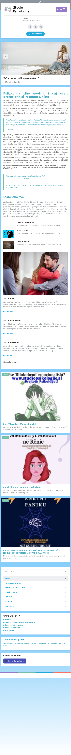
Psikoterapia (22, 231)
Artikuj (5, 375)
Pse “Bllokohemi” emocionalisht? (20, 424)
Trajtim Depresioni (25, 222)
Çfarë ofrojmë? (12, 592)
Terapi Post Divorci (12, 321)
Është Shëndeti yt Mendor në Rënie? (22, 487)
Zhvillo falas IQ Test (13, 639)
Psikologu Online (13, 583)
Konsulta (9, 597)
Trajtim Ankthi (23, 242)
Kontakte (9, 606)
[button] (5, 57)
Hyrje (7, 578)
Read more (8, 311)
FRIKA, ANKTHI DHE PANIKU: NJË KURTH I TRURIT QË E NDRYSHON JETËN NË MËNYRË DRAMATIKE (31, 551)
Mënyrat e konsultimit (15, 588)
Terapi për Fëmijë (11, 343)
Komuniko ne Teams (14, 661)
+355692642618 (35, 34)
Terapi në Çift (9, 299)
